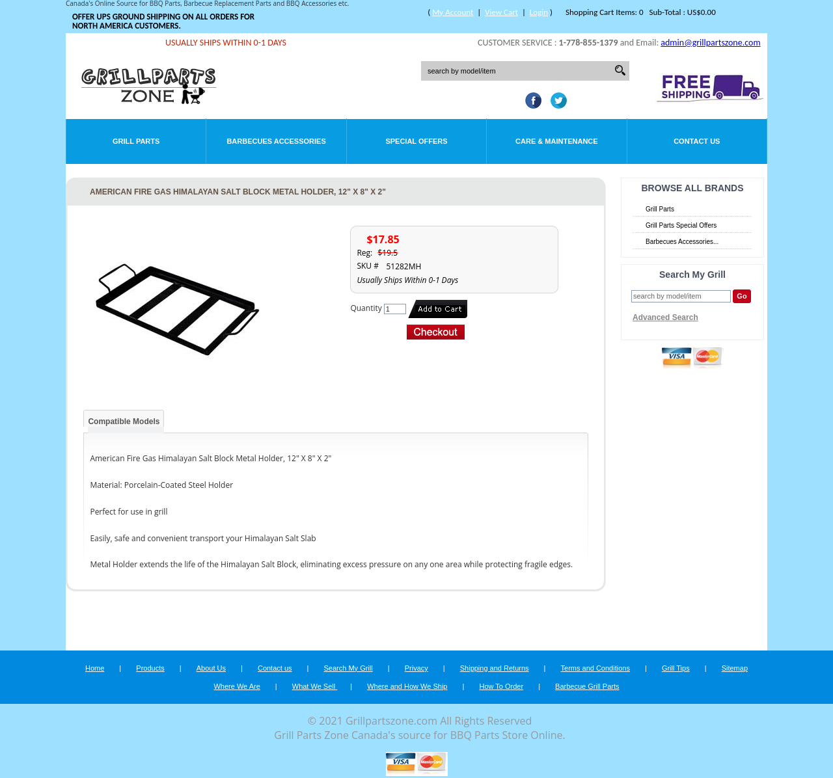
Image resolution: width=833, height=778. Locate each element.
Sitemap (735, 668)
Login (539, 12)
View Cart (501, 12)
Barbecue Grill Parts (587, 686)
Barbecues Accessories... (682, 241)
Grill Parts (136, 141)
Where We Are (236, 686)
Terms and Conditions (595, 668)
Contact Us (697, 141)
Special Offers (416, 141)
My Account (452, 12)
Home (94, 668)
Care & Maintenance (556, 141)
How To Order (501, 686)
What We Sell (315, 686)
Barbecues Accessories (275, 141)
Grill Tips (676, 668)
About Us (211, 668)
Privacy (416, 668)
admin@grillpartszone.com (710, 42)
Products (150, 668)
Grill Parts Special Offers (681, 225)
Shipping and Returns (494, 668)
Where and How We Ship (407, 686)
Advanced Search (665, 317)
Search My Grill (348, 668)
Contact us (275, 668)
